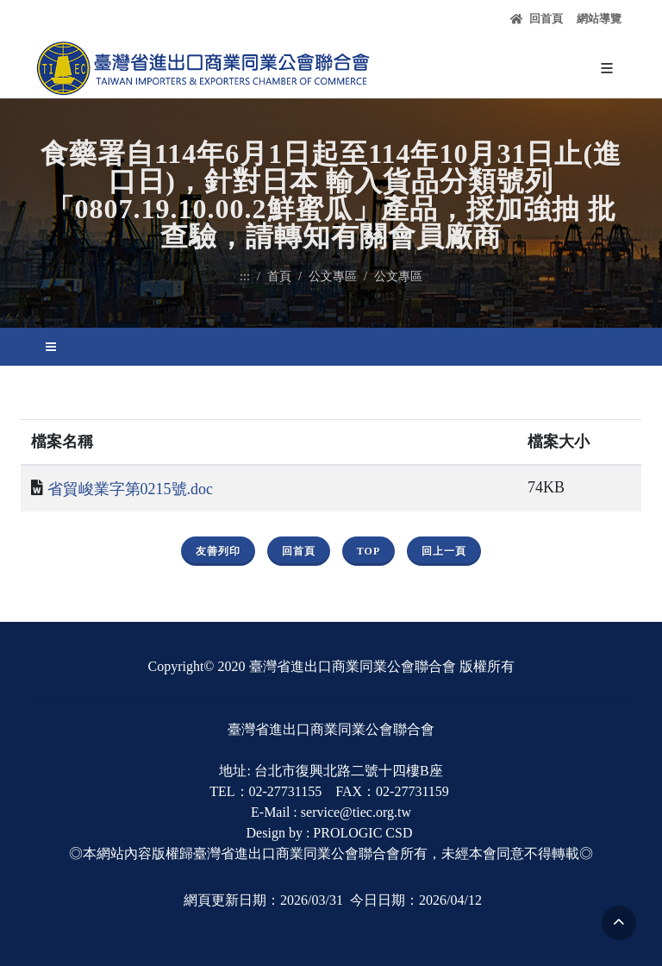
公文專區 (333, 276)
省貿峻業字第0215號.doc (130, 489)
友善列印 (218, 551)
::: (245, 276)
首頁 (279, 276)
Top (368, 551)
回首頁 (536, 19)
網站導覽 (599, 18)
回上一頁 (444, 551)
